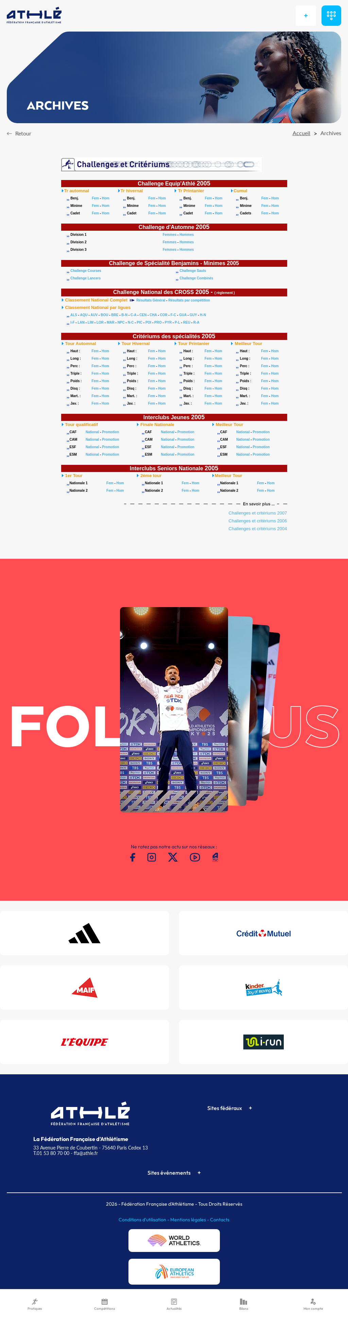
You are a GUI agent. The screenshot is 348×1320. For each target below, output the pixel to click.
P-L (177, 322)
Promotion (110, 432)
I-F (72, 322)
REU (186, 322)
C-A (133, 315)
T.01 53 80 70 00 (51, 1153)
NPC (121, 322)
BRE (114, 315)
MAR (111, 322)
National (92, 432)
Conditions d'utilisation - (144, 1220)
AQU (83, 315)
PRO (158, 322)
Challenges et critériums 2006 (258, 520)
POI (148, 322)
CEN (142, 315)
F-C (173, 315)
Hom (105, 198)
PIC (139, 322)
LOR (100, 322)
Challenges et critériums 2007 (258, 513)
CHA (153, 315)
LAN (81, 322)
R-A (196, 322)
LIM (90, 322)
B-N (124, 315)
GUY (193, 315)
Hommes (186, 235)
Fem (95, 198)
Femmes (170, 235)
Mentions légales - (190, 1220)
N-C (131, 322)
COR (164, 315)
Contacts (219, 1220)
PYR (168, 322)
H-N (203, 315)
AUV (94, 315)
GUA (183, 315)
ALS (73, 315)
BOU (104, 315)
